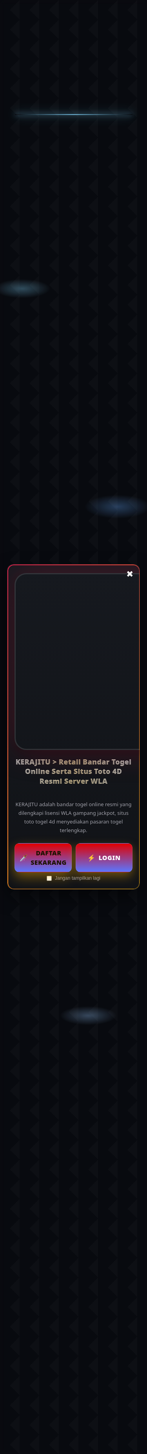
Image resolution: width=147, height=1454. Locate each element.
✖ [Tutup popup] (129, 574)
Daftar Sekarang (43, 858)
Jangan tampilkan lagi (73, 878)
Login (103, 858)
